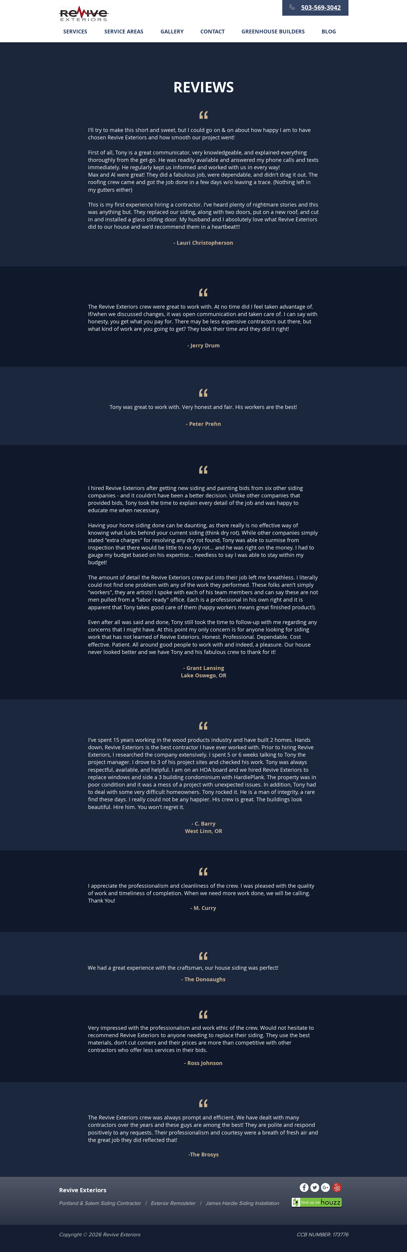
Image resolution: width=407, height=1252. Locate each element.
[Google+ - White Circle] (325, 1187)
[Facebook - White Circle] (304, 1187)
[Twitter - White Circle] (314, 1187)
